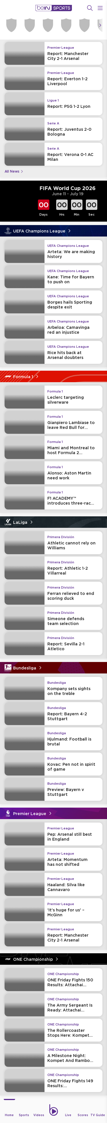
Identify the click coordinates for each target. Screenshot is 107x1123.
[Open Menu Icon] (100, 8)
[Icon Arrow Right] (100, 25)
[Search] (89, 8)
